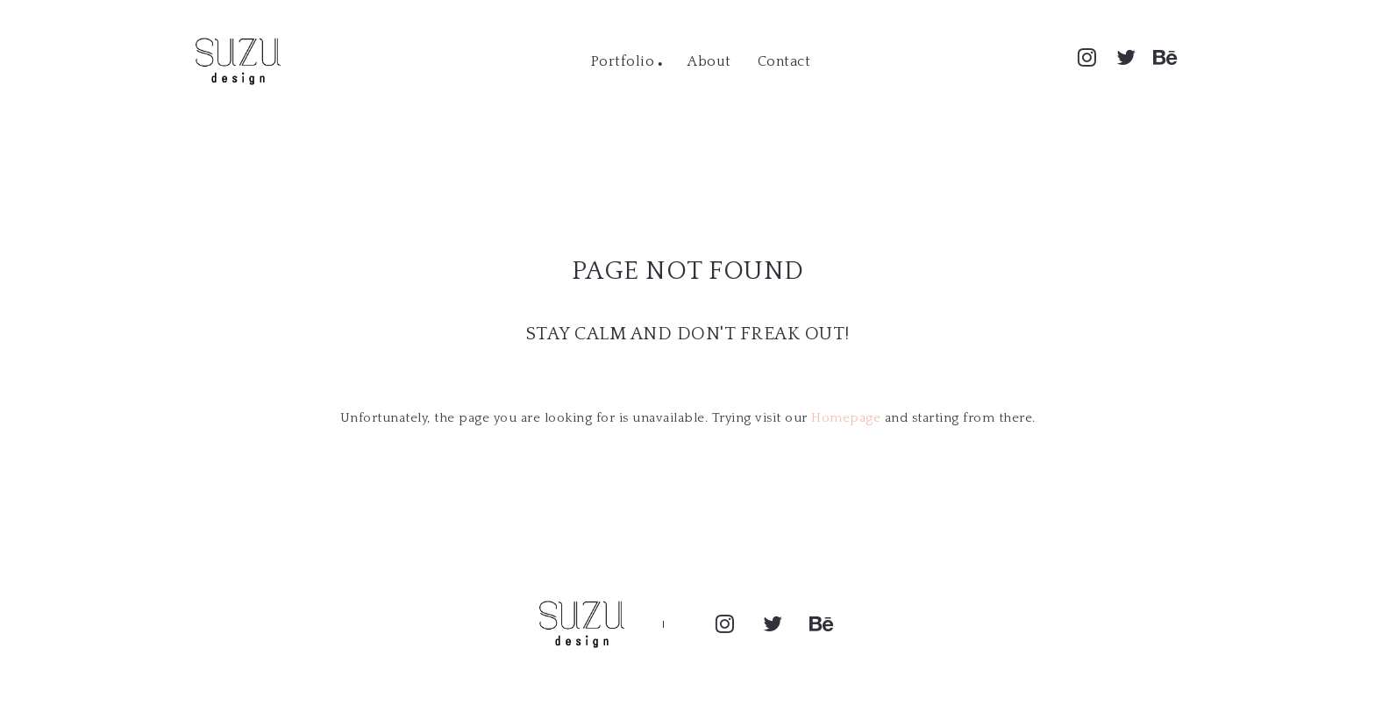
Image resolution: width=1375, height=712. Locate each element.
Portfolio (623, 61)
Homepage (845, 417)
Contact (784, 61)
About (709, 61)
